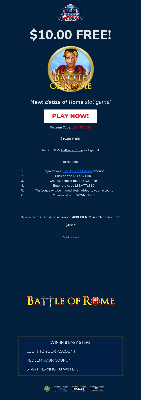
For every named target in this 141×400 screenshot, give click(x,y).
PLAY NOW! (70, 116)
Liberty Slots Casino (77, 171)
